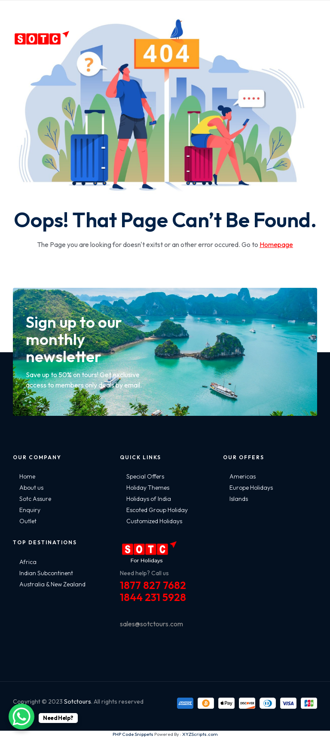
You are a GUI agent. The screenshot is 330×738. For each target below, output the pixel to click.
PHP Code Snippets (133, 734)
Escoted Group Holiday (157, 510)
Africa (28, 562)
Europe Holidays (251, 487)
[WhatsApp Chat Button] (21, 716)
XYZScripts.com (200, 734)
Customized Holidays (154, 521)
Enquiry (29, 510)
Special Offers (145, 476)
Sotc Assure (35, 499)
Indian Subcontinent (46, 573)
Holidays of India (148, 499)
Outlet (28, 521)
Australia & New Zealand (52, 584)
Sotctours (77, 701)
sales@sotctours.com (151, 623)
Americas (242, 476)
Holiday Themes (147, 487)
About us (31, 487)
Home (27, 476)
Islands (238, 499)
